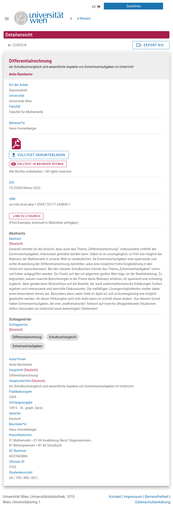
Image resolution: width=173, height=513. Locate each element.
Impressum (133, 497)
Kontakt (115, 497)
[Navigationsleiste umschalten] (7, 19)
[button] (96, 7)
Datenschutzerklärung (152, 502)
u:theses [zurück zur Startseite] (84, 18)
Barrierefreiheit (156, 497)
